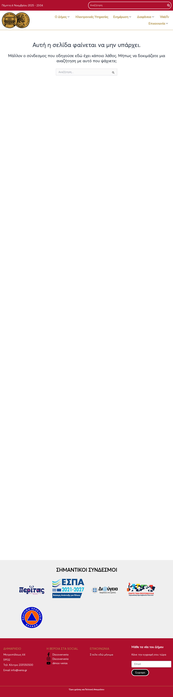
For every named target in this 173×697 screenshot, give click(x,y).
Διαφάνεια (145, 17)
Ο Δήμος (62, 17)
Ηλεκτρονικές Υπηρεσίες (91, 17)
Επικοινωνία (158, 23)
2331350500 (26, 664)
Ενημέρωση (122, 17)
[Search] (168, 5)
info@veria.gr (19, 670)
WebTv (164, 17)
